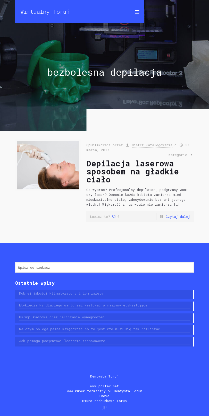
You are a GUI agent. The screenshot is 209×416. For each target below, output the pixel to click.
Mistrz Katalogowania (152, 145)
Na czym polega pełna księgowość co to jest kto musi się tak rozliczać (89, 329)
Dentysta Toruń (104, 376)
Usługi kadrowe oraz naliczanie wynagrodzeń (61, 317)
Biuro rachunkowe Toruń (104, 400)
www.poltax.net (104, 386)
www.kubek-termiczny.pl (89, 391)
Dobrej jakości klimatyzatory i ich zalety (61, 293)
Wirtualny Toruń (45, 11)
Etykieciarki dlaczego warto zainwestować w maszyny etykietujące (83, 305)
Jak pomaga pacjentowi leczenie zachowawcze (62, 340)
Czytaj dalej (178, 216)
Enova (104, 396)
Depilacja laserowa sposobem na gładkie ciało (132, 171)
